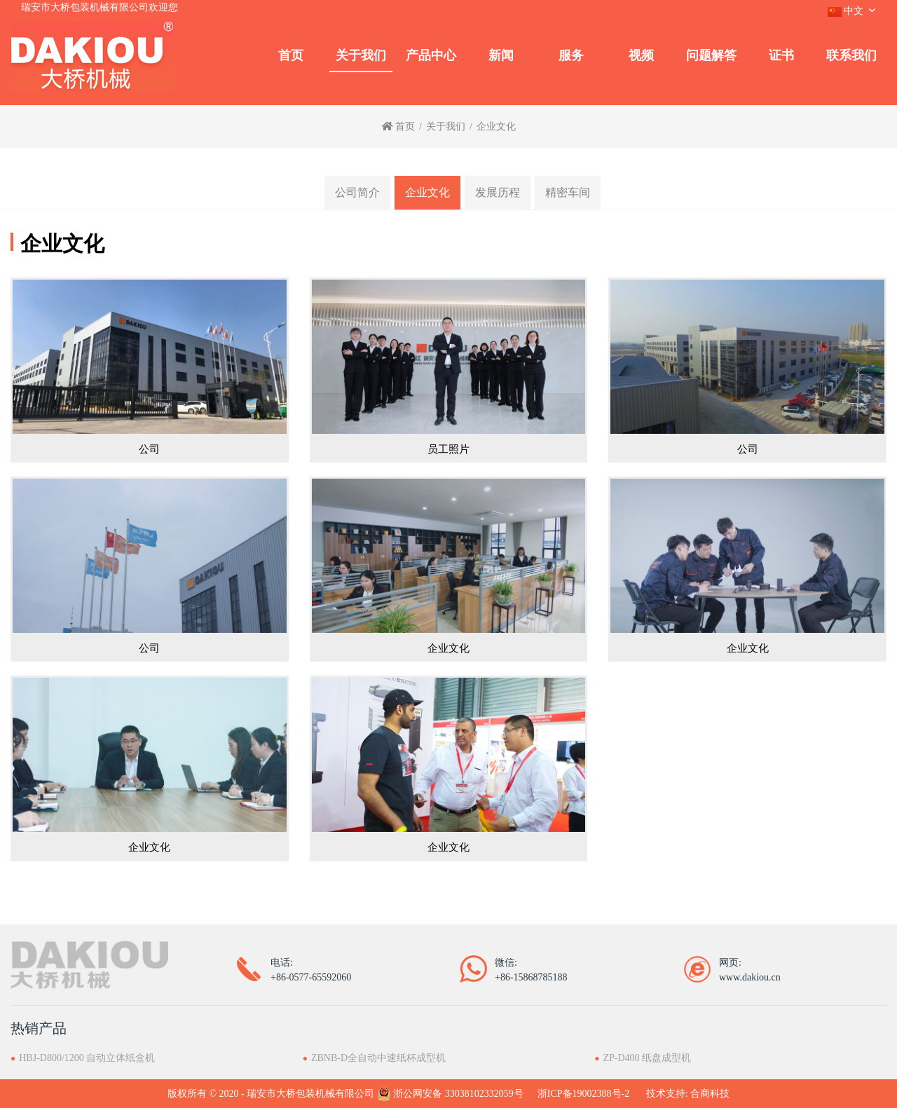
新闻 (501, 55)
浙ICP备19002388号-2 (583, 1093)
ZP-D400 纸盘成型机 (647, 1058)
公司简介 (357, 192)
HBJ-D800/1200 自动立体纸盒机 (87, 1058)
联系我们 (851, 55)
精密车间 (567, 192)
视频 (641, 55)
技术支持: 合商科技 (688, 1093)
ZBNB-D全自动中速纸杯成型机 (378, 1058)
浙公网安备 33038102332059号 (450, 1093)
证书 (781, 55)
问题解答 (711, 55)
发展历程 (497, 192)
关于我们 (361, 55)
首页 (290, 55)
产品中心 (431, 55)
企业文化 (427, 192)
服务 (571, 55)
